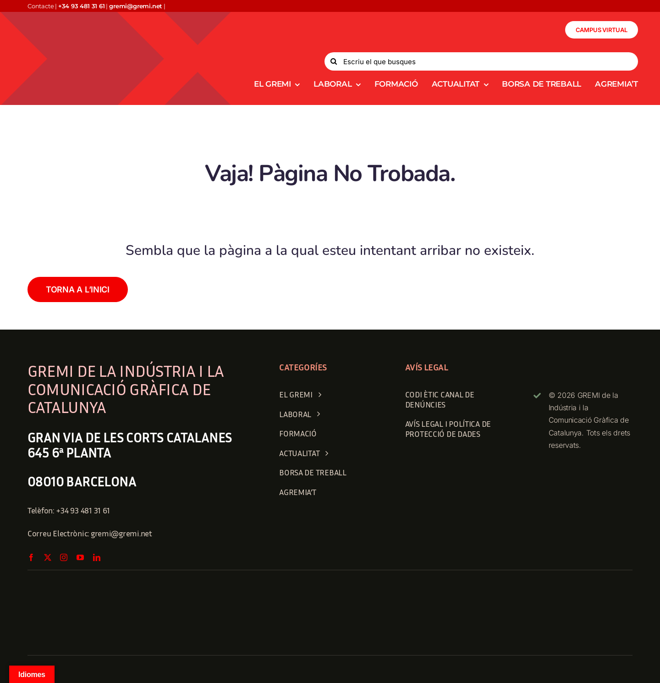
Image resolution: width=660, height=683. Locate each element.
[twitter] (47, 557)
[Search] (333, 61)
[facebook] (31, 557)
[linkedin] (96, 557)
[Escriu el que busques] (481, 61)
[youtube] (80, 557)
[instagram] (63, 557)
